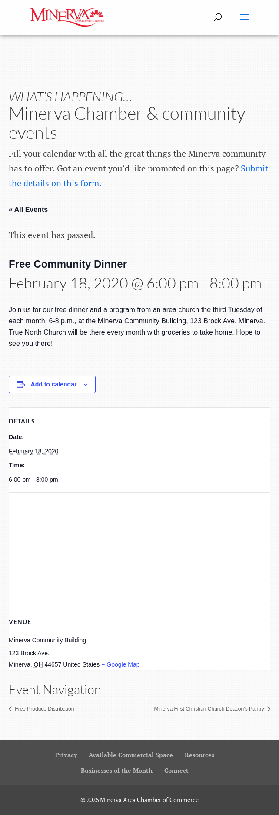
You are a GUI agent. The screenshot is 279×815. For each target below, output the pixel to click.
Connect (176, 770)
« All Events (28, 209)
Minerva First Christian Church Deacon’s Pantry (210, 709)
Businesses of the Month (117, 770)
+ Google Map (120, 664)
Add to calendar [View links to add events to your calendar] (54, 384)
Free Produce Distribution (43, 709)
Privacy (66, 755)
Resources (199, 755)
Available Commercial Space (131, 755)
